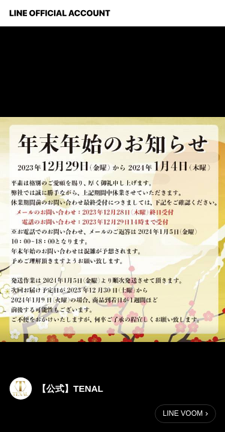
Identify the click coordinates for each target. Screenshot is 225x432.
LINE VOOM (183, 413)
